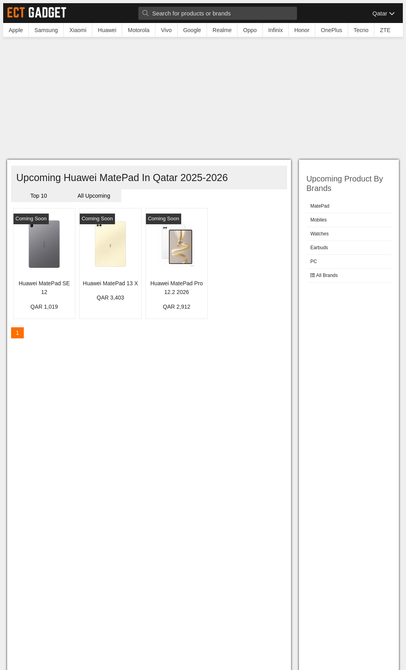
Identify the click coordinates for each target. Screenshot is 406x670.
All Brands (324, 275)
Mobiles (318, 220)
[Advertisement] (203, 100)
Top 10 (39, 196)
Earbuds (319, 247)
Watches (319, 234)
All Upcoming (93, 196)
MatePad (319, 206)
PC (313, 261)
